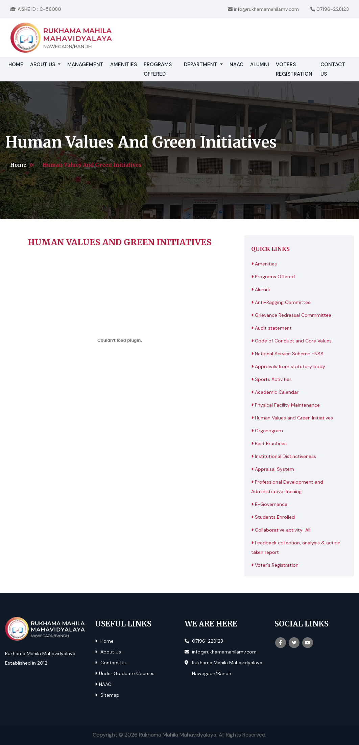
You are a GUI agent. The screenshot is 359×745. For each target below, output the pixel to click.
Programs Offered (158, 69)
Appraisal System (272, 469)
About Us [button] (43, 64)
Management (85, 64)
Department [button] (201, 64)
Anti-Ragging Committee (281, 302)
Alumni (259, 64)
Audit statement (271, 328)
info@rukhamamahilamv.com (263, 9)
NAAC (236, 64)
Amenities (123, 64)
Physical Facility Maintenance (285, 405)
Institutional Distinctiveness (283, 456)
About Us (108, 652)
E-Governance (269, 504)
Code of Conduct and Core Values (291, 341)
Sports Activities (271, 379)
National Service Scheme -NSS (287, 354)
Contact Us (332, 69)
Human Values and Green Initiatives (292, 418)
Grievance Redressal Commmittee (291, 315)
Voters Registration (294, 69)
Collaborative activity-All (280, 530)
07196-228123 (329, 9)
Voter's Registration (274, 565)
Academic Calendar (274, 392)
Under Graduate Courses (124, 673)
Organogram (267, 431)
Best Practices (269, 443)
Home (17, 64)
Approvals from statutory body (288, 366)
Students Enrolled (273, 517)
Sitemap (107, 695)
